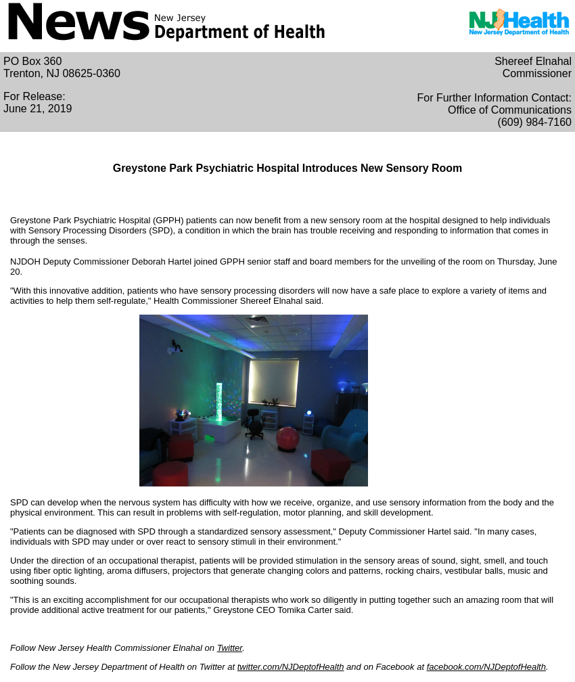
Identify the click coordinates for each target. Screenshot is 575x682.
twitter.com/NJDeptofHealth (290, 667)
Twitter (230, 648)
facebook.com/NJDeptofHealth (486, 667)
